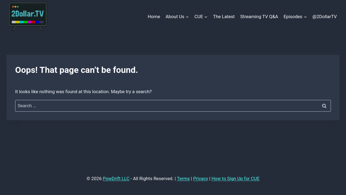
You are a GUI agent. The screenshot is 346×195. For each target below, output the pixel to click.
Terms (183, 178)
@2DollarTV (324, 16)
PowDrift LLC (116, 178)
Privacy (200, 178)
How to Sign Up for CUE (235, 178)
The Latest (224, 16)
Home (154, 16)
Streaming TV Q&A (259, 16)
